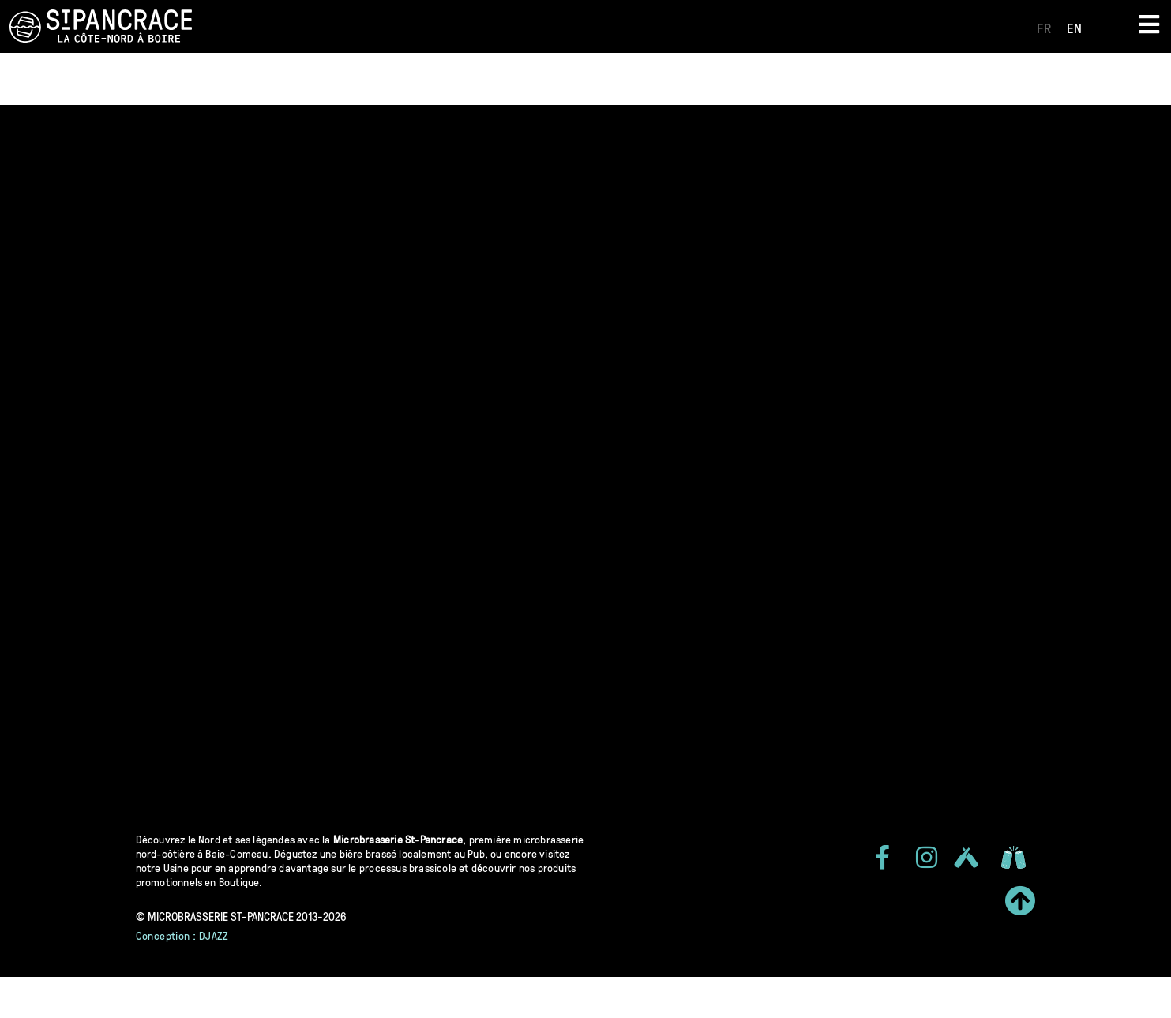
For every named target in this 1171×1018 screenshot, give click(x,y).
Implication (418, 78)
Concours (617, 78)
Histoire (329, 78)
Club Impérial (716, 78)
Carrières (816, 78)
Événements (520, 78)
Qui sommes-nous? (217, 78)
